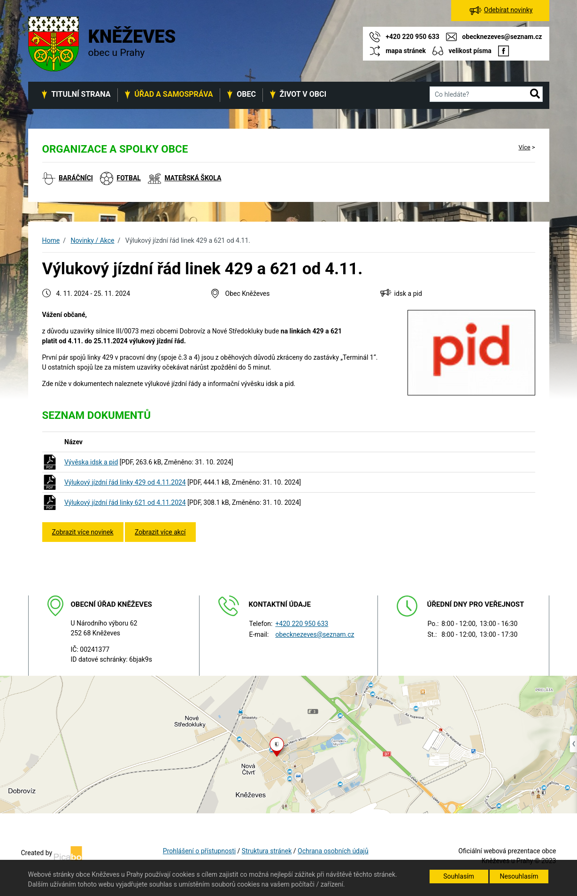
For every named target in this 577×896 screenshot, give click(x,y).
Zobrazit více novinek (83, 532)
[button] (535, 94)
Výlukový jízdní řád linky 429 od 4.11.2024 (125, 482)
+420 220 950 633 (301, 623)
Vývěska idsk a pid (91, 462)
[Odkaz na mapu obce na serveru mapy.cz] (288, 744)
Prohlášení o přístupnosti (199, 851)
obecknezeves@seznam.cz (314, 634)
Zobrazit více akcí (160, 532)
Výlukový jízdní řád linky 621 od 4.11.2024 (125, 502)
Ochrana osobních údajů (333, 851)
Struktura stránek (267, 851)
